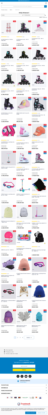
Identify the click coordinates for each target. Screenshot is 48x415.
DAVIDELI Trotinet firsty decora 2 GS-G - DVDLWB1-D (23, 195)
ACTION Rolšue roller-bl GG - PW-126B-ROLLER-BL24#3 (38, 116)
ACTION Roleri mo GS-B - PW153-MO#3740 (38, 66)
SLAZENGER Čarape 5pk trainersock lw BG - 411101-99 (39, 197)
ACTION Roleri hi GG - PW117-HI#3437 (38, 39)
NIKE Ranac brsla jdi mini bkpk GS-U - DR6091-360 (8, 222)
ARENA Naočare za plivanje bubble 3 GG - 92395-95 (8, 301)
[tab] (24, 385)
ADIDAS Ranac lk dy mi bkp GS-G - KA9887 (8, 326)
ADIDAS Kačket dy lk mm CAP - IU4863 (38, 143)
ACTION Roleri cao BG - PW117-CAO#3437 (23, 66)
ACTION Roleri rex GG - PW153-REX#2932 (7, 66)
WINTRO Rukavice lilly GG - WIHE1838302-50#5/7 (22, 326)
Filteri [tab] (3, 15)
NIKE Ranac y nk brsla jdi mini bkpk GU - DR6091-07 (23, 224)
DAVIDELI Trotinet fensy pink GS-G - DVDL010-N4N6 (8, 168)
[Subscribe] (24, 370)
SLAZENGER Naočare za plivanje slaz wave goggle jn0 (24, 249)
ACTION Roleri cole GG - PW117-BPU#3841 (7, 91)
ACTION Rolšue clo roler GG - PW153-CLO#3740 (7, 114)
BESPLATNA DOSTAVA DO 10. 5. (24, 0)
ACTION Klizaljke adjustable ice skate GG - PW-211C (38, 170)
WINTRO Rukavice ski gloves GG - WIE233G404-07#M (8, 276)
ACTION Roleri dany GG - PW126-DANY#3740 (38, 89)
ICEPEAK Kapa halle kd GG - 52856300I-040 (22, 301)
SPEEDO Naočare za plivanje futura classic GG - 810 (39, 274)
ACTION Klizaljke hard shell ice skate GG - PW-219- (23, 143)
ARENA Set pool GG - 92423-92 (7, 249)
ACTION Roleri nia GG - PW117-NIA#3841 (23, 40)
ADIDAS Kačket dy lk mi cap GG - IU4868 (23, 114)
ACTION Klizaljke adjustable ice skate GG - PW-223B (23, 170)
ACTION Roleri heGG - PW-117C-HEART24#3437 (23, 91)
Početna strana (4, 9)
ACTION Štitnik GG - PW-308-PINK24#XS (7, 40)
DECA (11, 9)
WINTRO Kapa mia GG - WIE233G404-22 (36, 326)
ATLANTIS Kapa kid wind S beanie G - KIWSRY (39, 301)
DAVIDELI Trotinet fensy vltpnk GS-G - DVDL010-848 (39, 224)
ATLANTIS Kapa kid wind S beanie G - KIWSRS (24, 274)
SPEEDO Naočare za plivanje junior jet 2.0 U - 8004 (8, 195)
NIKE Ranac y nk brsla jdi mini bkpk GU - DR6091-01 (39, 250)
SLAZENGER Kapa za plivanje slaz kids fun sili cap (7, 143)
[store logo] (24, 3)
